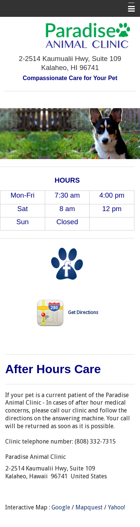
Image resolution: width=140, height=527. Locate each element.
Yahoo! (116, 507)
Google (61, 507)
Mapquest (89, 507)
